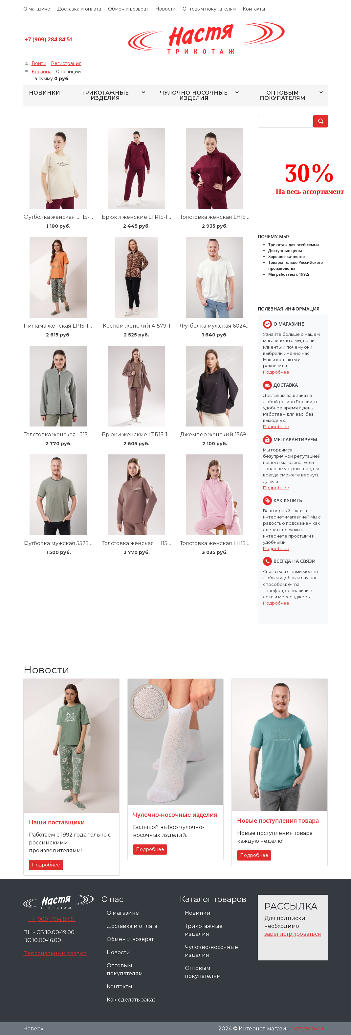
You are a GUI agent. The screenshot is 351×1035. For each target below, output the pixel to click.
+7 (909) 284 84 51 (49, 39)
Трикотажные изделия (105, 95)
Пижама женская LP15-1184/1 (62, 326)
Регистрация (66, 63)
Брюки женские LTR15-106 (138, 434)
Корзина (42, 72)
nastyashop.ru (309, 1028)
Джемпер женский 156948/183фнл (227, 434)
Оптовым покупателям (209, 9)
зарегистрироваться (292, 934)
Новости (165, 9)
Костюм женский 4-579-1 (136, 326)
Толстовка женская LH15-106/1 (142, 543)
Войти (39, 63)
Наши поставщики (57, 822)
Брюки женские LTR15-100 (138, 217)
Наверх (33, 1028)
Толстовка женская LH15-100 (218, 217)
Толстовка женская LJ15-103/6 (63, 434)
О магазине (36, 9)
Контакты (254, 9)
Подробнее (276, 372)
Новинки (44, 93)
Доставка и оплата (79, 9)
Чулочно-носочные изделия (194, 95)
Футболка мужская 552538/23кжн (69, 543)
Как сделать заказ (131, 1000)
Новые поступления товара (278, 820)
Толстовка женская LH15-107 (218, 543)
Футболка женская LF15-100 (61, 217)
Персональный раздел (55, 953)
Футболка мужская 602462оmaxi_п (227, 326)
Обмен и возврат (128, 9)
